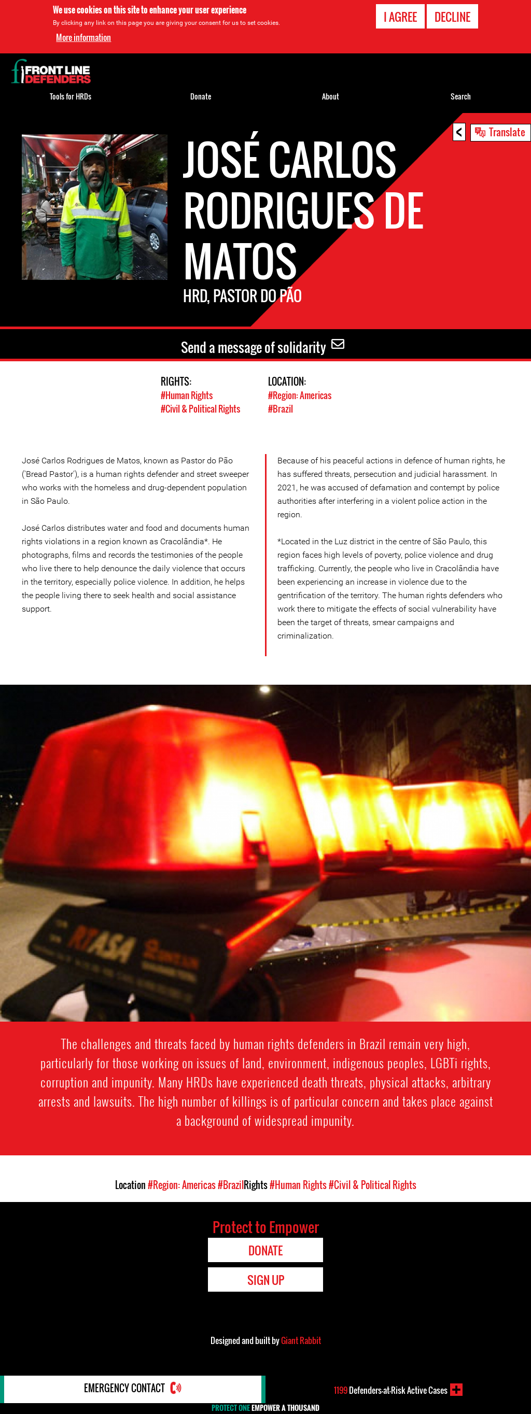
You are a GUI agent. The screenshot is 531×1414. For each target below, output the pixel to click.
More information (83, 37)
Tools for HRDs (70, 96)
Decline (452, 16)
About (330, 96)
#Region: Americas (299, 395)
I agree (400, 16)
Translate (507, 131)
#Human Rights (187, 395)
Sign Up (265, 1279)
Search (461, 96)
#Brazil (280, 408)
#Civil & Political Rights (200, 408)
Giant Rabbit (301, 1340)
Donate (200, 96)
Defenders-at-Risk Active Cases (390, 1389)
